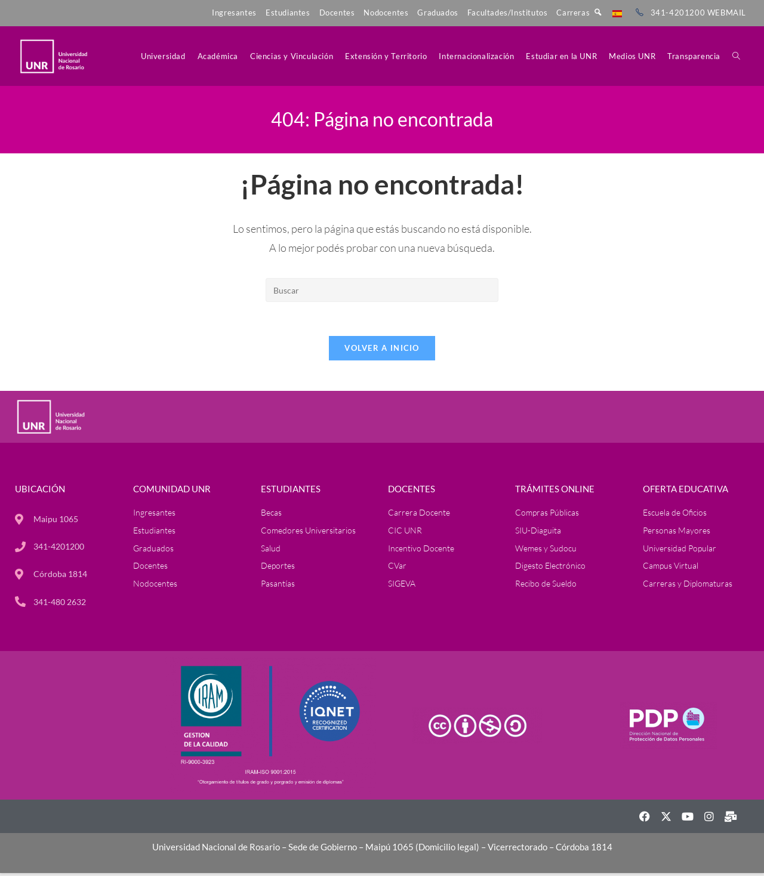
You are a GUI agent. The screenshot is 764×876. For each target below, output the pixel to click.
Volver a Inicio (382, 350)
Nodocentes (385, 12)
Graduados (437, 12)
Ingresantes (234, 12)
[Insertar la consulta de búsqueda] (382, 290)
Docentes (337, 12)
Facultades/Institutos (507, 12)
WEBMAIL (726, 12)
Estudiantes (288, 12)
